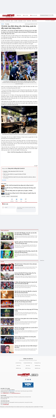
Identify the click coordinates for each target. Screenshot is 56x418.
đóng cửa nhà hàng (14, 196)
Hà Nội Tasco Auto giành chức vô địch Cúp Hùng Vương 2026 (25, 319)
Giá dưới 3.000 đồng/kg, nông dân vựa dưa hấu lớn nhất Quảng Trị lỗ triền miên (25, 233)
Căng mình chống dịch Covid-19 (16, 168)
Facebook (12, 201)
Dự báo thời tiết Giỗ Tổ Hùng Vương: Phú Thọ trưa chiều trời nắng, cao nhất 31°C (25, 274)
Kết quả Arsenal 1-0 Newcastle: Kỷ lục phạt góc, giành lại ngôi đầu (26, 264)
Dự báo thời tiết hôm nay (28, 362)
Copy (26, 201)
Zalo (21, 201)
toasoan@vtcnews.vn (14, 393)
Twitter (17, 201)
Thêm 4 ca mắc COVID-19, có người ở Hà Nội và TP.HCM (14, 174)
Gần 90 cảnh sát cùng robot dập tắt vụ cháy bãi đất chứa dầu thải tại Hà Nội (25, 292)
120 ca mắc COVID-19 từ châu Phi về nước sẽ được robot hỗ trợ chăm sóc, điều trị (19, 177)
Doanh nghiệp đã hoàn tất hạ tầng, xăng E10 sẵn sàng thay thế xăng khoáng (26, 252)
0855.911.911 (5, 393)
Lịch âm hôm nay (18, 362)
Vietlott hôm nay (37, 368)
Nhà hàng (3, 196)
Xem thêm (4, 180)
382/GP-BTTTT (11, 391)
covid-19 (7, 196)
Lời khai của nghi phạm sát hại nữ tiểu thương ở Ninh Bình (26, 346)
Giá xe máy (28, 365)
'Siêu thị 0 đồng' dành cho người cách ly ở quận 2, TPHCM (16, 190)
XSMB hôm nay (18, 368)
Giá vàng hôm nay (37, 362)
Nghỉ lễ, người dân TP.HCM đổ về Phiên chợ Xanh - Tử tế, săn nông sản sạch (26, 242)
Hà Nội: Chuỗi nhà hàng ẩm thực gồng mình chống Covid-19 (17, 185)
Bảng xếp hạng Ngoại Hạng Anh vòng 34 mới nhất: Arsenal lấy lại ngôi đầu (26, 283)
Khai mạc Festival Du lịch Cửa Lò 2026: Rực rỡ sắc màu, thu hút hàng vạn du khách (25, 301)
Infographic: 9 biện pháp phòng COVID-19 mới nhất (13, 171)
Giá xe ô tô (18, 365)
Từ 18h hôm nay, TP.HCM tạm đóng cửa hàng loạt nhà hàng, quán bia (18, 187)
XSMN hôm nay (37, 365)
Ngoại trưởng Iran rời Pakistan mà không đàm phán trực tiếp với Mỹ (25, 337)
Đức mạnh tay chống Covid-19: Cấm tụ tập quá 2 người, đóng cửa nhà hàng (20, 192)
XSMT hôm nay (27, 368)
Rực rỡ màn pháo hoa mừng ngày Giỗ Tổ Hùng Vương (25, 310)
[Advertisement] (47, 30)
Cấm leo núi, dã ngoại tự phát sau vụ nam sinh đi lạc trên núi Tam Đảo (25, 328)
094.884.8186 (5, 404)
